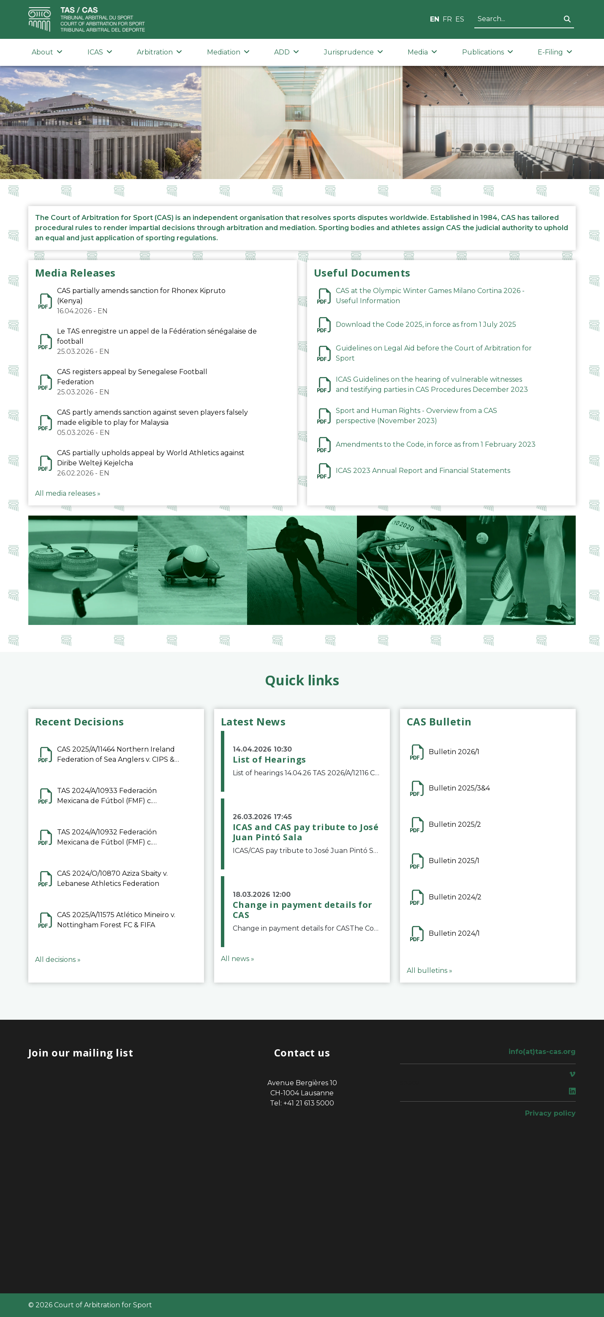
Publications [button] (487, 52)
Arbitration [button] (159, 52)
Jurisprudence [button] (353, 52)
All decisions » (58, 960)
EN (434, 19)
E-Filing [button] (555, 52)
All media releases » (68, 493)
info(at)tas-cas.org (542, 1052)
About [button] (47, 52)
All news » (237, 959)
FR (447, 19)
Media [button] (422, 52)
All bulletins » (429, 971)
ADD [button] (286, 52)
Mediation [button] (228, 52)
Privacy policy (550, 1113)
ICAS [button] (99, 52)
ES (459, 19)
